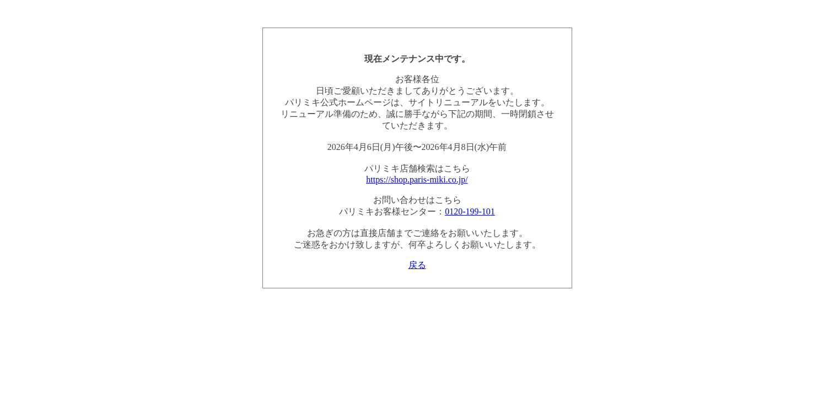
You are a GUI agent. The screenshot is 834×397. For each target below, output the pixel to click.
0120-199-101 (470, 211)
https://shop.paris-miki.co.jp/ (416, 179)
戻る (417, 265)
